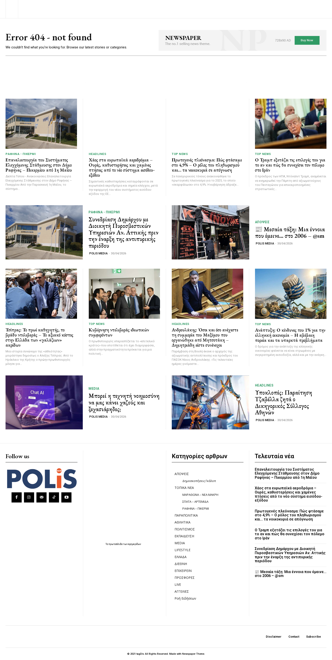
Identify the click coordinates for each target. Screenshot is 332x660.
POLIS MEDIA (98, 253)
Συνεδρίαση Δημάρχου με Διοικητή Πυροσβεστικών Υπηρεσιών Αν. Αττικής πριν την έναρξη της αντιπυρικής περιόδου (123, 232)
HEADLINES (97, 153)
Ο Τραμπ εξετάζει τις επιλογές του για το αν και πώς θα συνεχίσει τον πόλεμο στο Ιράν (290, 165)
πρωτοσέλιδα (116, 544)
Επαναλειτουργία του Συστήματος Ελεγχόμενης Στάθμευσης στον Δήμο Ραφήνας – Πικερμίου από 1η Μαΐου (39, 165)
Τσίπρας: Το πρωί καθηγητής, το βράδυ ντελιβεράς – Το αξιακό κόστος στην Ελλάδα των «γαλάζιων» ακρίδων (39, 337)
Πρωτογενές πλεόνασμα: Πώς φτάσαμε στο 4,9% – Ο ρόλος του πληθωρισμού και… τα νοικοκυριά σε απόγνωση (207, 165)
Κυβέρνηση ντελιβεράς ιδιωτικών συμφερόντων (119, 332)
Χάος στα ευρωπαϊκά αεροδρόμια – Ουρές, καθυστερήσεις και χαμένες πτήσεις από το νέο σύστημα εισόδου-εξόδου (122, 167)
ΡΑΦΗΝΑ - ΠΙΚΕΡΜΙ (21, 153)
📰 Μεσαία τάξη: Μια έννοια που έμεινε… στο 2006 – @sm (290, 232)
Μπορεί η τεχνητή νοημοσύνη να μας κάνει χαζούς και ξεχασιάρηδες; (124, 402)
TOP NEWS (180, 153)
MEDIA (94, 388)
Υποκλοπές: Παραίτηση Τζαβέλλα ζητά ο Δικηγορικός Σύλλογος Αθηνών (283, 402)
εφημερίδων (134, 544)
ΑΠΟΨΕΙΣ (262, 222)
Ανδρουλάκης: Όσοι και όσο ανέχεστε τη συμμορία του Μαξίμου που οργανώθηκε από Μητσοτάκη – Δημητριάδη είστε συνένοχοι (205, 337)
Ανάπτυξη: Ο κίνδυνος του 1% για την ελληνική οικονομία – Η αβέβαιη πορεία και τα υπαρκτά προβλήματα (290, 335)
